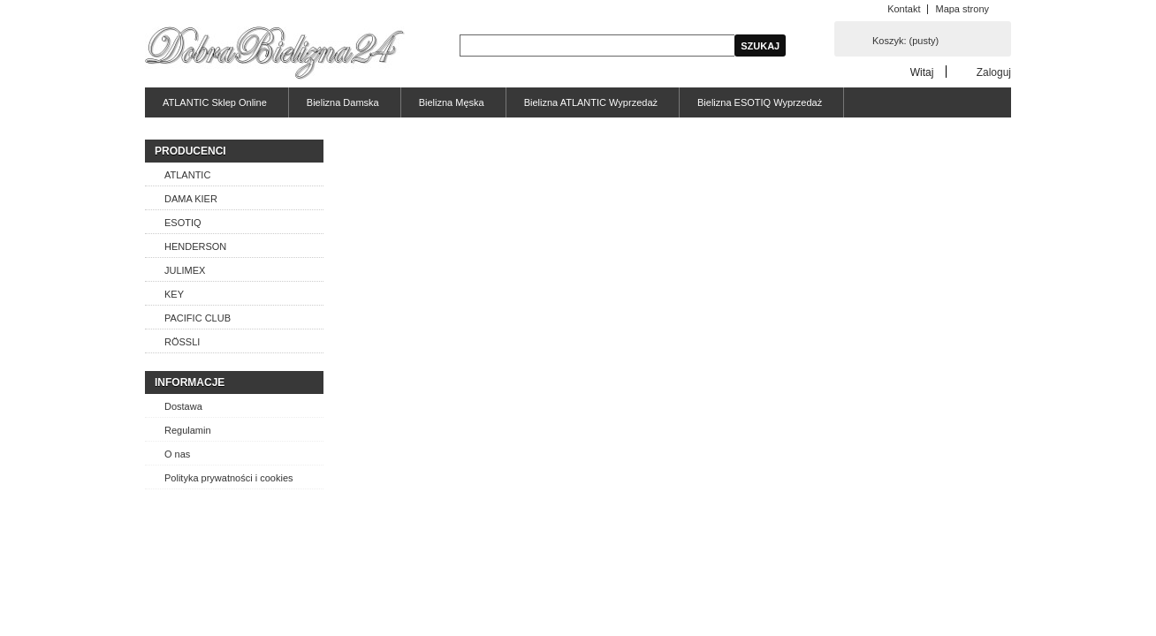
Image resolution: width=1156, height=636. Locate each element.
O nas (177, 454)
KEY (174, 294)
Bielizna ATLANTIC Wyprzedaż (591, 102)
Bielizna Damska (343, 102)
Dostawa (183, 406)
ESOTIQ (183, 222)
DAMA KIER (190, 198)
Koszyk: (905, 40)
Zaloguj (994, 72)
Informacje (189, 382)
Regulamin (187, 430)
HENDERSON (195, 246)
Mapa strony (962, 9)
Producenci (190, 151)
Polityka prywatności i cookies (228, 478)
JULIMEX (184, 270)
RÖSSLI (182, 342)
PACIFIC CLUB (197, 318)
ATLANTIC (187, 175)
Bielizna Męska (451, 102)
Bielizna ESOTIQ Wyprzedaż (759, 102)
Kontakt (903, 9)
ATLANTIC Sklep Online (215, 102)
